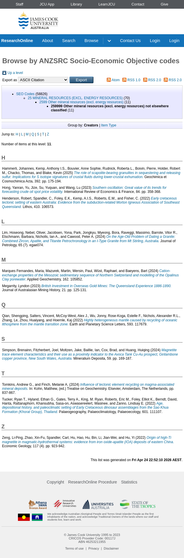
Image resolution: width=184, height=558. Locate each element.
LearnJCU (106, 4)
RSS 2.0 (154, 80)
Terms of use (74, 548)
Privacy (94, 548)
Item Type (108, 125)
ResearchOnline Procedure (92, 482)
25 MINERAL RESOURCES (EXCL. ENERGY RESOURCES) (75, 98)
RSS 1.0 (134, 80)
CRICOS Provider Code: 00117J (92, 538)
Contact (138, 4)
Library (76, 4)
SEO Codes (25, 94)
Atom (116, 80)
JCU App (47, 4)
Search (69, 40)
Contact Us (130, 40)
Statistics (129, 482)
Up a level (15, 73)
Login (155, 40)
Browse (91, 40)
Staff (19, 4)
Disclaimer (111, 548)
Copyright (55, 482)
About (47, 40)
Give (164, 4)
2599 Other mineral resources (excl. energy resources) (81, 102)
